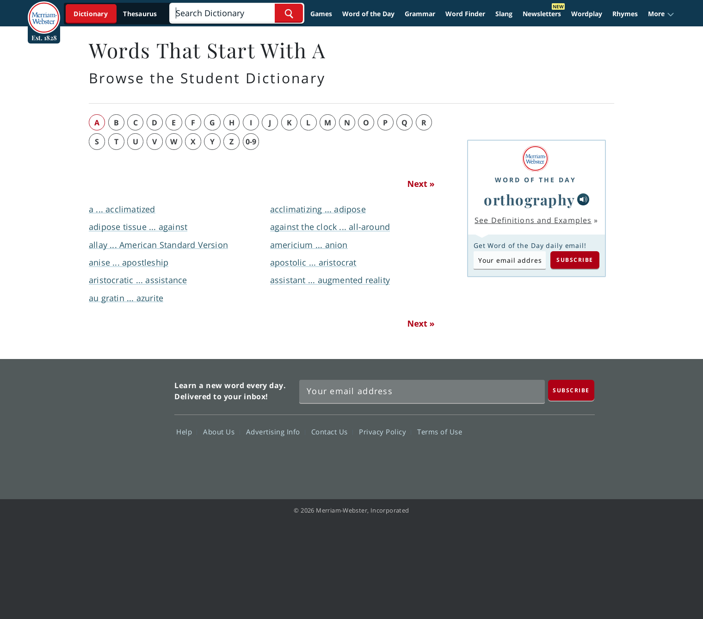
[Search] (236, 13)
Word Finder (465, 13)
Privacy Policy (385, 431)
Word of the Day (368, 13)
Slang (503, 13)
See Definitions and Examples (533, 220)
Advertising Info (275, 431)
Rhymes (625, 13)
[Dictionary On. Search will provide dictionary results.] (116, 13)
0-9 (251, 141)
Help (186, 431)
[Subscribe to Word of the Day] (510, 260)
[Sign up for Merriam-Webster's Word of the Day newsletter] (422, 391)
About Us (221, 431)
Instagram (577, 458)
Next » (421, 183)
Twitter (510, 458)
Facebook (477, 458)
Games (321, 13)
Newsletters (542, 13)
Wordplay (586, 13)
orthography (529, 199)
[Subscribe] (571, 390)
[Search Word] (289, 13)
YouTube (543, 458)
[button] (661, 14)
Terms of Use (439, 431)
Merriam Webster (126, 423)
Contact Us (332, 431)
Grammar (420, 13)
